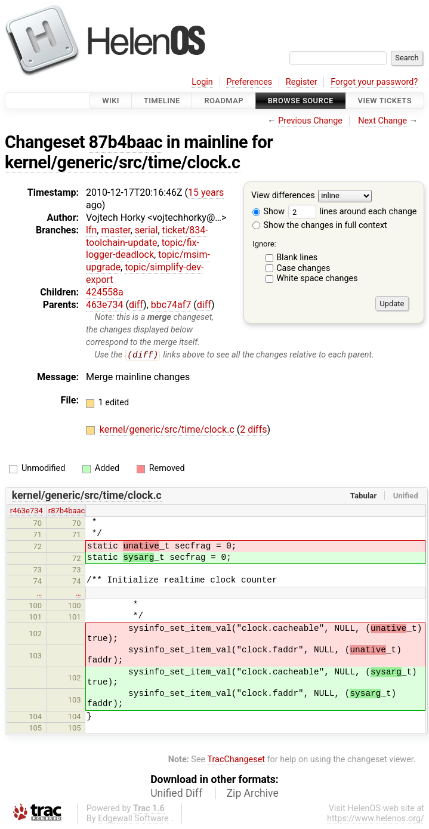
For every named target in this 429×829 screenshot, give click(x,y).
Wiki (110, 100)
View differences (283, 196)
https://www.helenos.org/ (375, 818)
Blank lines (296, 257)
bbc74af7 (171, 304)
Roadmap (223, 100)
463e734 (104, 304)
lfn (91, 230)
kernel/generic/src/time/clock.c (122, 162)
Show (268, 212)
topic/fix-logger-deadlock (142, 249)
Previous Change (310, 121)
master (115, 230)
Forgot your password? (374, 82)
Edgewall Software (133, 818)
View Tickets (385, 100)
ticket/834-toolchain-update (147, 236)
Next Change (382, 121)
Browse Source (301, 100)
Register (301, 82)
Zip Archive (253, 793)
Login (202, 82)
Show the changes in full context (319, 225)
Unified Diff (176, 793)
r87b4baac (66, 511)
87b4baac (126, 142)
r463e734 (26, 511)
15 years (206, 192)
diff (136, 304)
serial (146, 230)
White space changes (317, 278)
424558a (105, 292)
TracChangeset (236, 760)
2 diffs (253, 430)
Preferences (249, 82)
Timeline (162, 100)
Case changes (303, 268)
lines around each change (352, 212)
